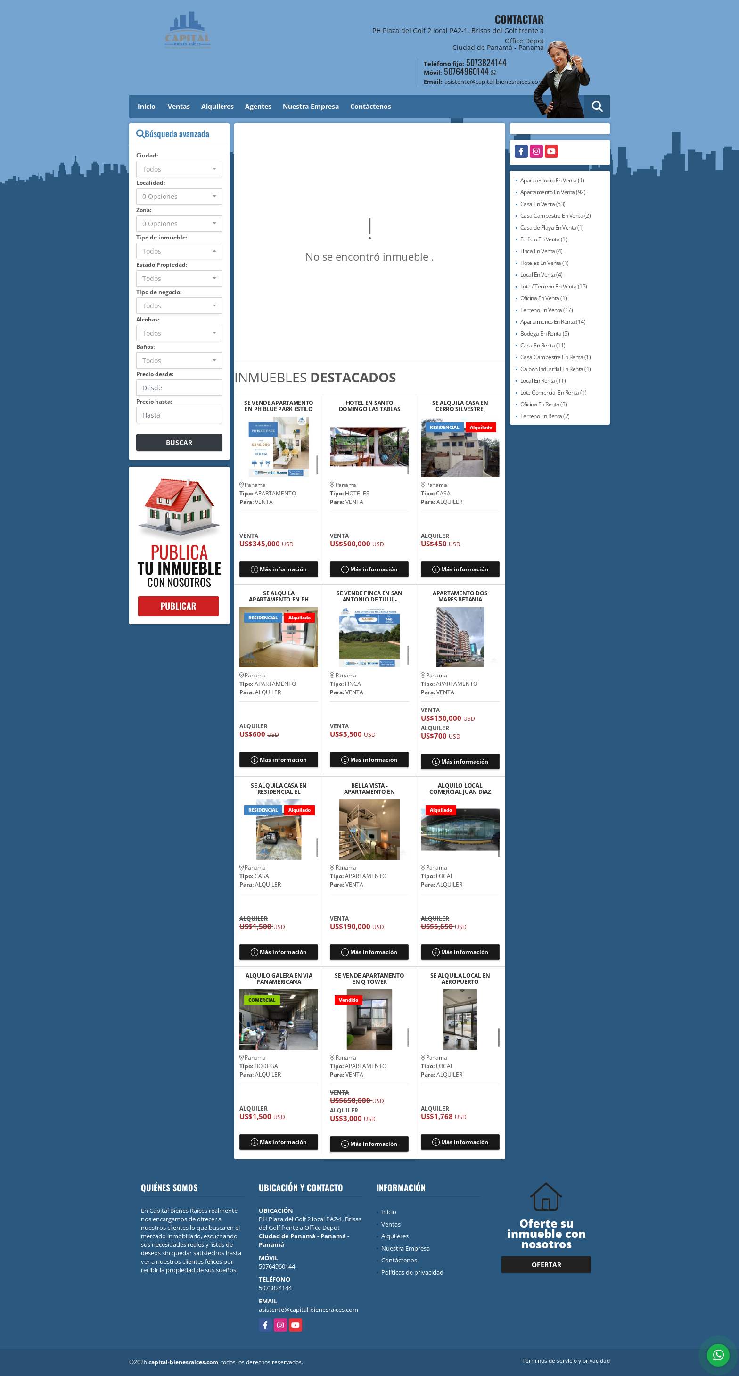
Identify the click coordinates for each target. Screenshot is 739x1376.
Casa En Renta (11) (543, 345)
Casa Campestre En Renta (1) (555, 357)
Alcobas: (147, 319)
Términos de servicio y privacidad (566, 1361)
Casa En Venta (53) (543, 204)
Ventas (179, 106)
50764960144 (466, 71)
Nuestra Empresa (311, 106)
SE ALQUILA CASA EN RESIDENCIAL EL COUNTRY (279, 789)
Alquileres (217, 106)
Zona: (143, 210)
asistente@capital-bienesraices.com (308, 1309)
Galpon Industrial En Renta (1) (555, 369)
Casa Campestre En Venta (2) (555, 216)
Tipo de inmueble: (161, 237)
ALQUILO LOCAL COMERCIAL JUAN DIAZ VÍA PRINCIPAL (460, 789)
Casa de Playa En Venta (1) (552, 227)
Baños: (145, 347)
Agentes (258, 106)
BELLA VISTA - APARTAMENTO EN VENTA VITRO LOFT (369, 789)
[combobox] (179, 169)
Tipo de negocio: (158, 292)
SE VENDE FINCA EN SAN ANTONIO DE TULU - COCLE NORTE (369, 596)
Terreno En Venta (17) (546, 310)
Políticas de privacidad (412, 1272)
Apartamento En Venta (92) (553, 192)
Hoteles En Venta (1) (544, 263)
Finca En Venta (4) (541, 251)
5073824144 (486, 62)
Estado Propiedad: (161, 265)
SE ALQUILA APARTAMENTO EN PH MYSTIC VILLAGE (279, 596)
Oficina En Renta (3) (543, 404)
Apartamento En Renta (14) (553, 322)
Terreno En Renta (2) (545, 416)
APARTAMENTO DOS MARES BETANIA (460, 596)
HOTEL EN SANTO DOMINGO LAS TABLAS (370, 406)
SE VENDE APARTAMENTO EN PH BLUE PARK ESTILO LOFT (278, 406)
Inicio (147, 106)
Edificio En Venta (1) (543, 239)
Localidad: (150, 183)
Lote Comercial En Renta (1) (553, 392)
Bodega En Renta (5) (544, 334)
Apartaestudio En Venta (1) (552, 180)
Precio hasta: (154, 401)
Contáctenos (370, 106)
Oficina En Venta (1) (543, 298)
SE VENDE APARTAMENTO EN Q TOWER (369, 978)
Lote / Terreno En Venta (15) (553, 286)
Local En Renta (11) (543, 381)
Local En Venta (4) (541, 275)
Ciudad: (147, 155)
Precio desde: (154, 374)
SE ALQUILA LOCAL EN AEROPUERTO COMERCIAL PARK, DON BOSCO (460, 978)
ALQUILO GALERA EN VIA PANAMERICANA (279, 978)
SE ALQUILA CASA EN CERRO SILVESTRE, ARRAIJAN (460, 406)
